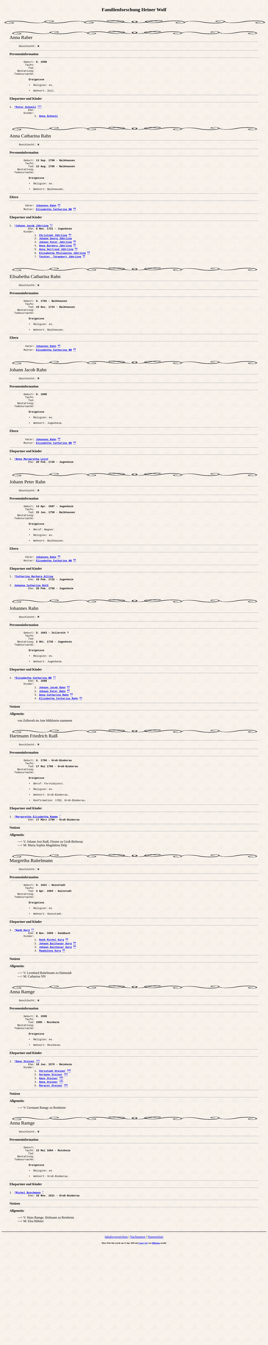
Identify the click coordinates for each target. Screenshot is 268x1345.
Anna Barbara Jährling (55, 266)
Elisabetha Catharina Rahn (58, 762)
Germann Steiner (50, 1164)
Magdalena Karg (50, 1031)
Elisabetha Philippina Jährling (62, 274)
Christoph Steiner (52, 1159)
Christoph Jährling (53, 254)
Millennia (156, 1341)
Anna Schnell (48, 123)
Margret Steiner (50, 1176)
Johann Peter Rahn (52, 753)
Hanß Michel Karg (51, 1019)
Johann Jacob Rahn (52, 749)
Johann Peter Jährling (55, 261)
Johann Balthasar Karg (55, 1023)
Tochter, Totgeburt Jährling (60, 278)
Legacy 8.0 (143, 1341)
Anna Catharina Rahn (54, 757)
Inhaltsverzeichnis (116, 1334)
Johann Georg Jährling (55, 257)
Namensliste (155, 1334)
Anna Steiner (48, 1172)
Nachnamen (137, 1334)
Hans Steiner (48, 1168)
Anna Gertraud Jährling (56, 270)
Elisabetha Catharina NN (54, 225)
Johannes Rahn (46, 221)
